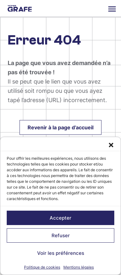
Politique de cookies (42, 267)
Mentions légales (78, 267)
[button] (111, 145)
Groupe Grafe (19, 8)
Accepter (60, 218)
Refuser (61, 235)
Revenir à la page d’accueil (60, 127)
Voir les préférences (60, 253)
